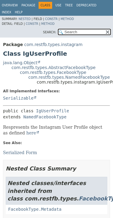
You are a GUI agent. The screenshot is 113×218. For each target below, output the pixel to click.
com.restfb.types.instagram (53, 44)
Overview (10, 5)
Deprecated (86, 5)
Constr (51, 19)
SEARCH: (49, 32)
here (31, 132)
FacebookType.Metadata (34, 209)
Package (28, 5)
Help (18, 12)
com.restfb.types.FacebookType (53, 72)
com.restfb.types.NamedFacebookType (69, 77)
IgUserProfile (52, 110)
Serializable (18, 98)
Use (58, 5)
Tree (69, 5)
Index (6, 12)
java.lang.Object (20, 62)
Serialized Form (20, 152)
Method (67, 19)
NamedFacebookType (44, 116)
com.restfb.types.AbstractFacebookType (53, 67)
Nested (24, 19)
